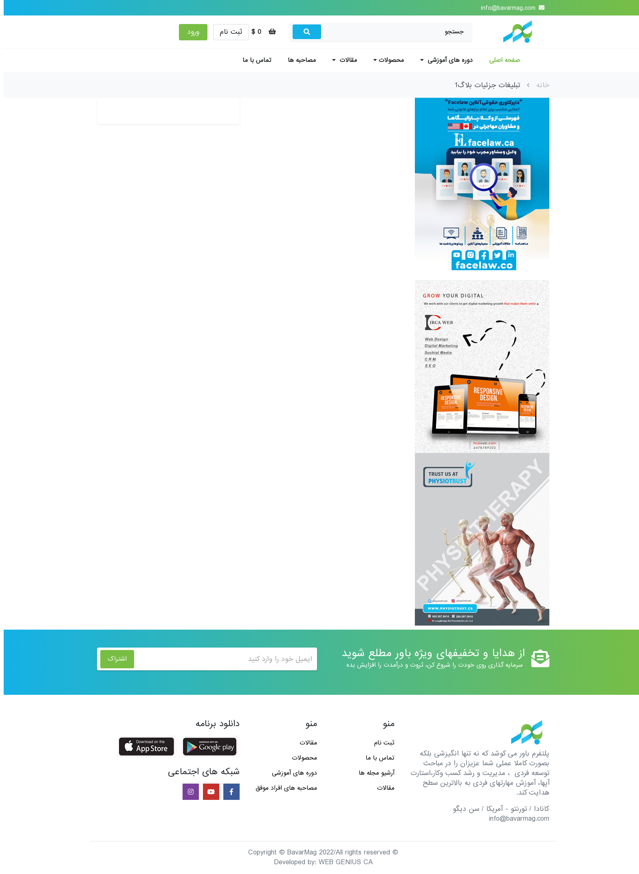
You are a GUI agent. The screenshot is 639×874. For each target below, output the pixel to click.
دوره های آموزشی (442, 60)
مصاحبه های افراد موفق (282, 788)
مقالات (340, 60)
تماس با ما (253, 60)
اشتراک (113, 659)
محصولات (385, 60)
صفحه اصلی (500, 60)
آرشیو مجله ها (373, 773)
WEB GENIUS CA (342, 862)
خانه (539, 85)
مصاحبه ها (298, 60)
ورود (189, 31)
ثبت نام (227, 31)
